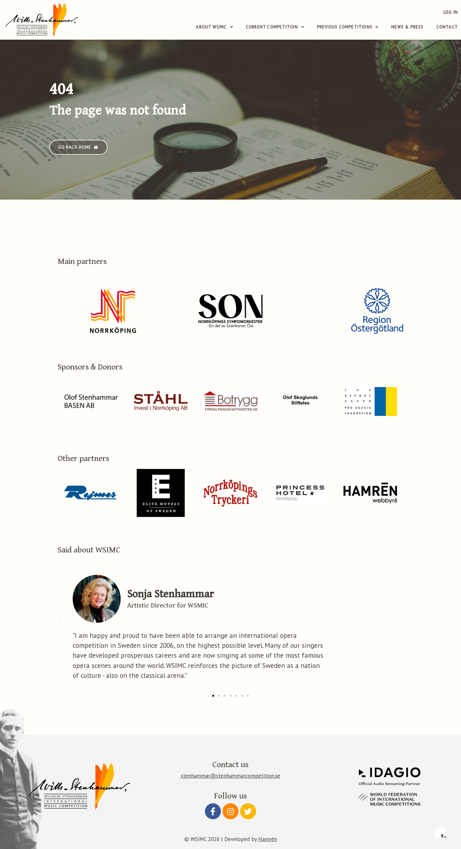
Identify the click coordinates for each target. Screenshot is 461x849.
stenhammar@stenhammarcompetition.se (230, 775)
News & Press (407, 27)
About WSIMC (214, 27)
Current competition (275, 27)
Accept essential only (347, 809)
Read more (279, 762)
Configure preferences (283, 809)
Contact (447, 27)
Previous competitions (347, 27)
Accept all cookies (410, 809)
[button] (78, 147)
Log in (450, 12)
